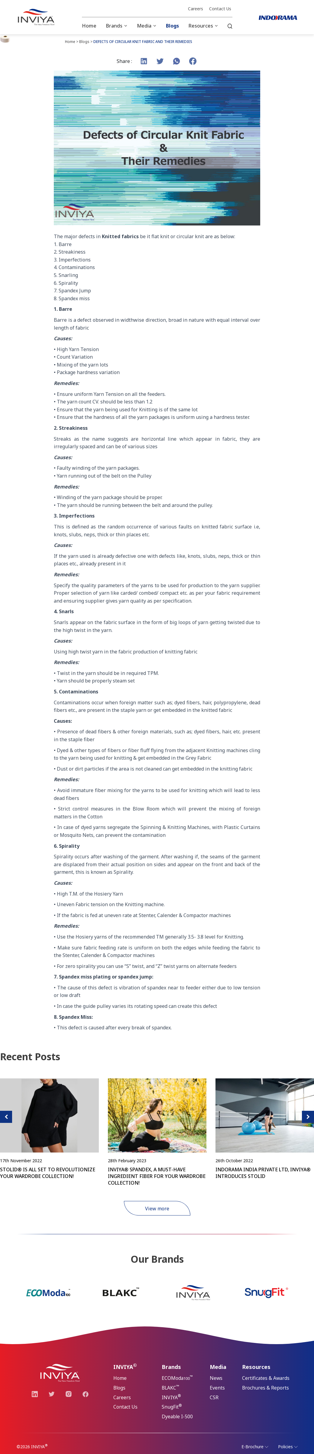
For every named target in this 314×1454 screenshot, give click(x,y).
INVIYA (171, 1397)
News (216, 1378)
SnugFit (172, 1407)
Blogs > (85, 41)
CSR (214, 1397)
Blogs (172, 25)
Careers (195, 9)
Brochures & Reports (265, 1388)
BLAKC (171, 1387)
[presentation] (6, 1117)
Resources (201, 25)
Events (217, 1388)
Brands (114, 25)
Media (144, 25)
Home (89, 25)
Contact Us (220, 9)
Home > (71, 41)
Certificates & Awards (266, 1378)
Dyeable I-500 (177, 1417)
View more (157, 1208)
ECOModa (177, 1378)
